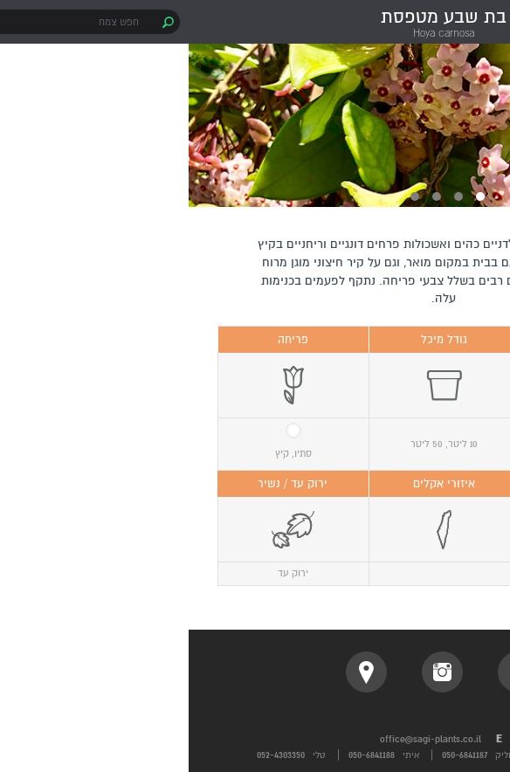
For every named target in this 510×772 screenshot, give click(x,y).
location (177, 672)
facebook (329, 672)
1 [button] (291, 196)
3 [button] (248, 196)
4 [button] (226, 196)
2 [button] (269, 196)
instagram (253, 672)
